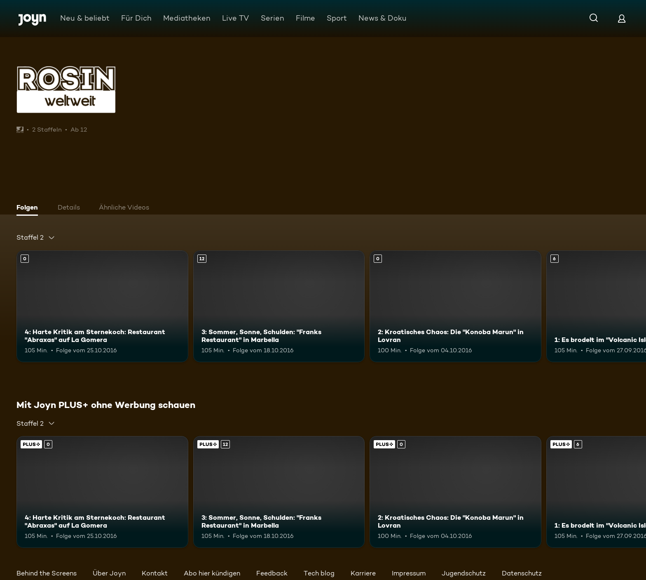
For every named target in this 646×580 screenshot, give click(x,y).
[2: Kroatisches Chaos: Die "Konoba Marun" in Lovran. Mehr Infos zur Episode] (455, 306)
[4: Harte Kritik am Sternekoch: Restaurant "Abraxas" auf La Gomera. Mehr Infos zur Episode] (102, 306)
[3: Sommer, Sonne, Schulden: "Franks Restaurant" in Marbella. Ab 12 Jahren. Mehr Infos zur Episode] (279, 306)
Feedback (272, 573)
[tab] (29, 208)
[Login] (622, 18)
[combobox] (35, 237)
